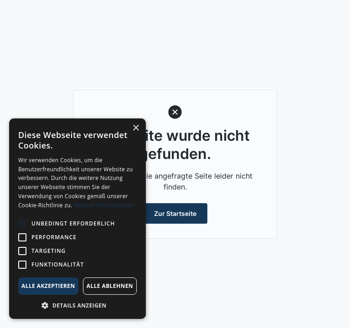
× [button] (135, 128)
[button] (77, 305)
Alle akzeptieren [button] (48, 286)
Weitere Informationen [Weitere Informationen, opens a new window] (104, 205)
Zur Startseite (175, 213)
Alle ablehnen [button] (110, 286)
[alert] (77, 218)
